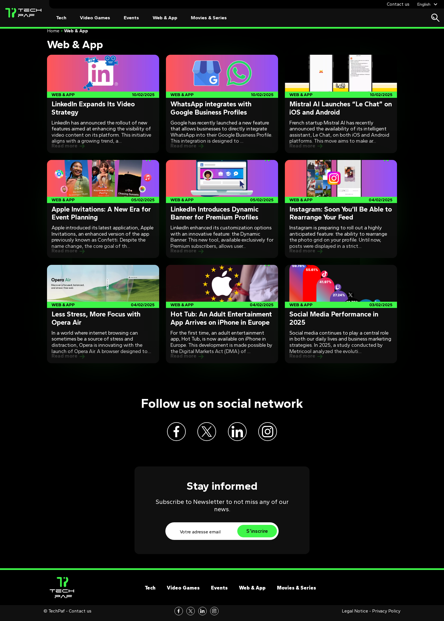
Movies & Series (209, 17)
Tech (61, 17)
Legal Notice (355, 615)
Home (53, 30)
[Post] (103, 104)
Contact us (398, 4)
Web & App (165, 17)
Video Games (95, 17)
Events (131, 17)
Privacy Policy (386, 615)
